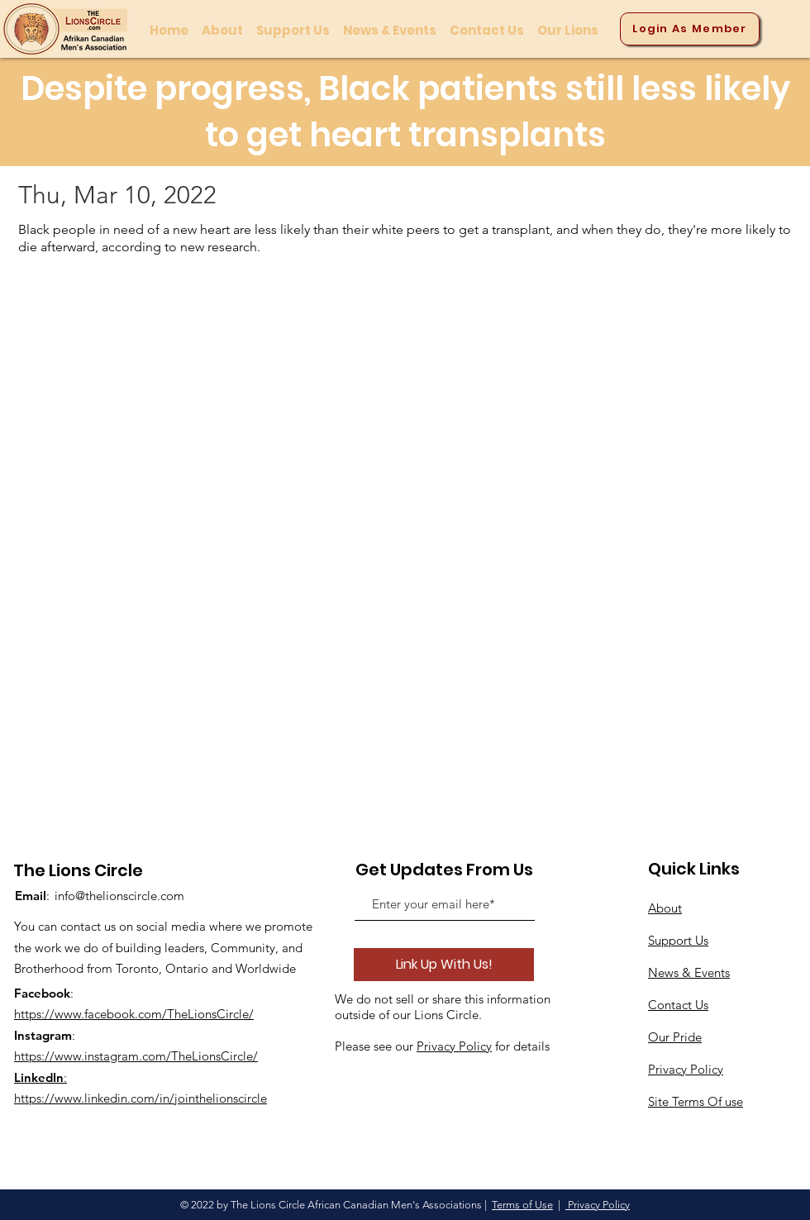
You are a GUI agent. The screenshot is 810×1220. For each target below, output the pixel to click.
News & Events (689, 972)
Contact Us (678, 1005)
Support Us (678, 940)
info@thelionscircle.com (119, 895)
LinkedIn (39, 1077)
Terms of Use (522, 1205)
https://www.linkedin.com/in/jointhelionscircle (140, 1098)
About (665, 908)
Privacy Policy (454, 1046)
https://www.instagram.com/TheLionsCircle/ (136, 1056)
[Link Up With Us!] (444, 964)
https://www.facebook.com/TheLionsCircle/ (134, 1014)
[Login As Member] (690, 28)
